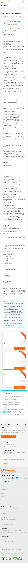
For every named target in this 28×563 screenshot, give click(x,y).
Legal (19, 549)
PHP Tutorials (23, 532)
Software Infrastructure (16, 522)
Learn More (8, 348)
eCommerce (15, 511)
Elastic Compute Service (6, 508)
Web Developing (10, 532)
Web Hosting (21, 511)
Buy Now (20, 348)
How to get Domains (6, 522)
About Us (8, 549)
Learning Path (4, 524)
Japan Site (3, 519)
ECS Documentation (11, 519)
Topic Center (4, 530)
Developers (3, 532)
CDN (14, 508)
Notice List (3, 550)
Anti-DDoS (18, 508)
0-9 (13, 541)
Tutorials (17, 532)
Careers (3, 549)
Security (3, 513)
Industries (18, 530)
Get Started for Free (8, 436)
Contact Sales (13, 446)
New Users (10, 524)
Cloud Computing (12, 530)
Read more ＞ (14, 24)
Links (8, 550)
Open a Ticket (7, 456)
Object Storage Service (6, 511)
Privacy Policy (14, 549)
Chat (5, 446)
